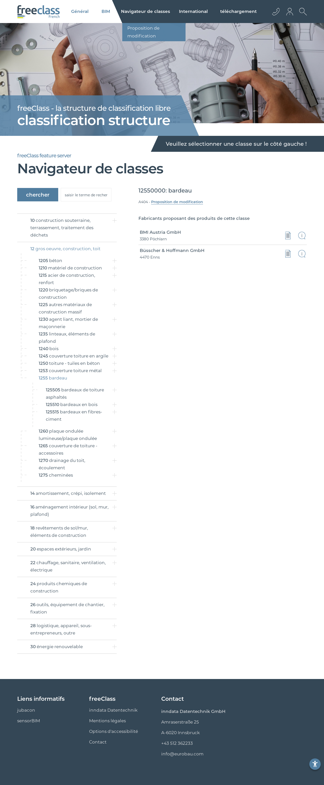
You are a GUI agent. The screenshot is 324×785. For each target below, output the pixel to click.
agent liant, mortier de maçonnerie (68, 323)
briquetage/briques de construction (68, 293)
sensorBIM (28, 720)
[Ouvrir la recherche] (302, 15)
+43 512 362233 (177, 743)
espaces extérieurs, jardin (60, 548)
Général (80, 11)
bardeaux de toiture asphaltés (75, 393)
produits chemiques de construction (58, 587)
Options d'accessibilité (113, 731)
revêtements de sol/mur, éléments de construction (59, 531)
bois (48, 348)
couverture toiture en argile (73, 355)
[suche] (86, 194)
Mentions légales (107, 720)
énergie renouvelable (56, 646)
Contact (98, 742)
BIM (106, 11)
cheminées (56, 475)
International (193, 11)
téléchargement (238, 11)
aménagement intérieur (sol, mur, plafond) (69, 510)
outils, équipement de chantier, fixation (67, 608)
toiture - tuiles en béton (69, 363)
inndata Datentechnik (113, 710)
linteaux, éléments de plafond (67, 337)
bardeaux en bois (71, 404)
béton (50, 260)
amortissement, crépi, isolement (68, 493)
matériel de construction (70, 267)
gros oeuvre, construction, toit (65, 248)
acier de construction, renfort (67, 279)
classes (145, 11)
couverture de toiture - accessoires (68, 449)
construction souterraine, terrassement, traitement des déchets (61, 228)
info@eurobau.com (182, 753)
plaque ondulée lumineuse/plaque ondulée (68, 435)
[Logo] (38, 12)
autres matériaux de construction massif (65, 308)
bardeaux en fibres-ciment (74, 415)
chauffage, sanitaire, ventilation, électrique (68, 566)
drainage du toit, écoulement (62, 464)
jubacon (26, 710)
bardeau (53, 377)
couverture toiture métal (70, 370)
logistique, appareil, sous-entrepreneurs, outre (61, 629)
